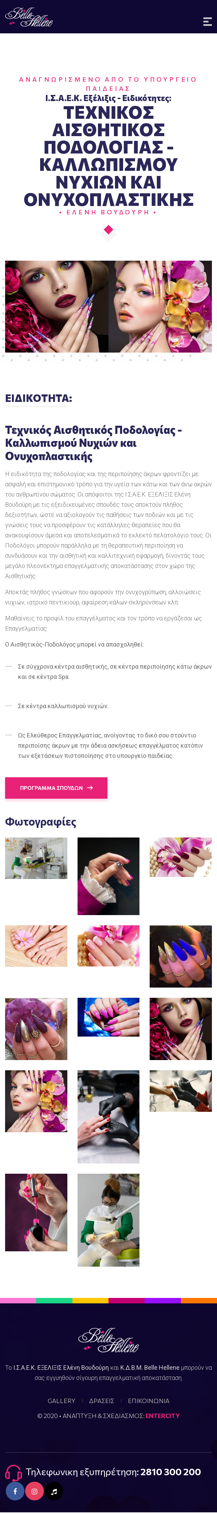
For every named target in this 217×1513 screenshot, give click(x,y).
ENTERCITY (163, 1416)
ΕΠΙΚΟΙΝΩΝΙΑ (148, 1401)
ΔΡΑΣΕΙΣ (101, 1401)
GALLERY (62, 1401)
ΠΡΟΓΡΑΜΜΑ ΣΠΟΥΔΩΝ (58, 788)
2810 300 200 (170, 1472)
